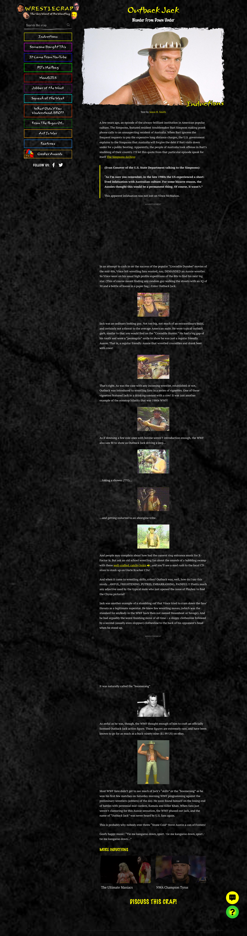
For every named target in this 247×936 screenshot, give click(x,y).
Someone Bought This (48, 47)
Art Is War (48, 133)
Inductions (48, 36)
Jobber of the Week (48, 88)
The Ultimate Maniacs (117, 887)
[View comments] (232, 897)
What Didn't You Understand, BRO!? (48, 110)
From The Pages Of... (48, 123)
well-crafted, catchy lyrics (131, 565)
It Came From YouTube (48, 57)
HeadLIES (48, 77)
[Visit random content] (232, 912)
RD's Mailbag (48, 67)
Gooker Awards (49, 154)
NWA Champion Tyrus (172, 887)
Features (48, 143)
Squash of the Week (48, 98)
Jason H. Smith (157, 112)
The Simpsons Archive (121, 157)
